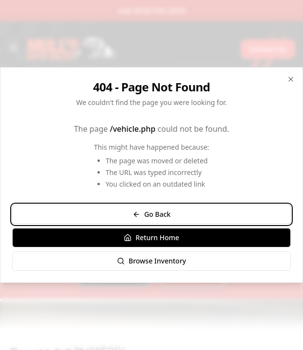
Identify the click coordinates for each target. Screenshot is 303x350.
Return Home (151, 237)
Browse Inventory (151, 260)
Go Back (151, 214)
